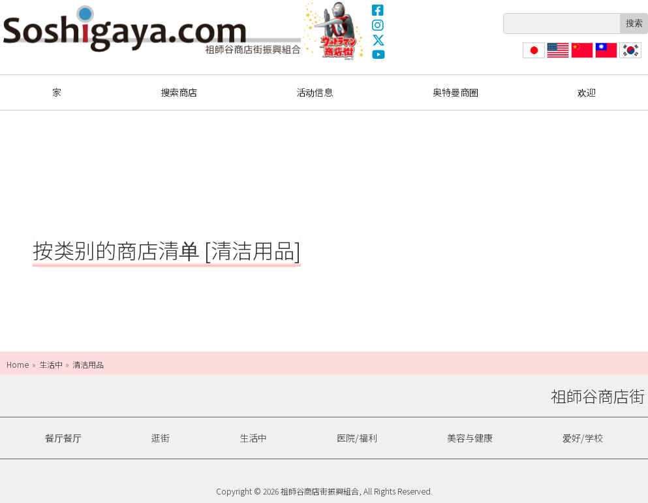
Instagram (378, 24)
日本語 (532, 57)
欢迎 (587, 92)
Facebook (378, 9)
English (558, 57)
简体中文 (581, 57)
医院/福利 (357, 437)
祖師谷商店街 (152, 29)
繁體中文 (605, 57)
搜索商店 (179, 92)
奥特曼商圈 (335, 30)
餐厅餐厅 (63, 437)
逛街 (160, 437)
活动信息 (314, 92)
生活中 (253, 437)
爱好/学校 (583, 437)
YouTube (378, 54)
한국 (629, 57)
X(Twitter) (378, 39)
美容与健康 (470, 437)
